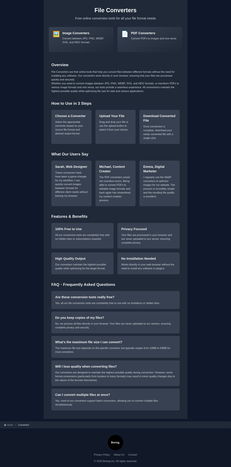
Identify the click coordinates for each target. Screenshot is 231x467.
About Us (119, 454)
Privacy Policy (102, 454)
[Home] (8, 425)
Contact (132, 454)
